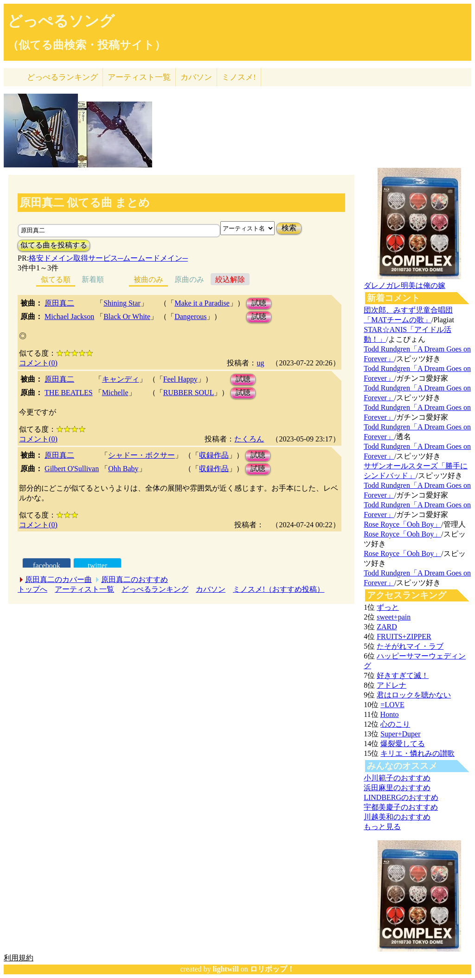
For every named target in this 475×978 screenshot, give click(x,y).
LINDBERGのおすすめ (401, 797)
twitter (97, 565)
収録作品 (214, 455)
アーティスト (139, 77)
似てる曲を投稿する (53, 245)
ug (260, 363)
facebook (46, 565)
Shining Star (122, 303)
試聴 (258, 303)
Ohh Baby (123, 469)
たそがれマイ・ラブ (410, 646)
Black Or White (126, 316)
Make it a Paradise (202, 303)
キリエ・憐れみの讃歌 (417, 753)
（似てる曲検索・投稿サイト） (86, 45)
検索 (289, 228)
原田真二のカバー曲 (58, 579)
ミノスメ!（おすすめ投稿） (278, 589)
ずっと (388, 607)
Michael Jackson (69, 316)
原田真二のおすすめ (134, 579)
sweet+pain (394, 617)
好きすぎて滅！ (403, 675)
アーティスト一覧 (84, 589)
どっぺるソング (61, 21)
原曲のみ (189, 279)
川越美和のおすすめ (397, 817)
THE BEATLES (69, 392)
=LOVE (392, 705)
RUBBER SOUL (188, 392)
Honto (389, 714)
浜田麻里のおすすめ (397, 788)
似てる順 (56, 279)
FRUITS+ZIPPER (404, 636)
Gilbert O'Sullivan (72, 469)
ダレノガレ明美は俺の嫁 (404, 285)
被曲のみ (148, 279)
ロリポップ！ (272, 969)
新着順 (93, 279)
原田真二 (59, 303)
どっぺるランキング (155, 589)
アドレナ (391, 685)
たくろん (249, 439)
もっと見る (382, 827)
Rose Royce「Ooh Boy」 (402, 524)
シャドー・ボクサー (141, 455)
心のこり (395, 724)
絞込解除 (230, 279)
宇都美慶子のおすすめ (401, 807)
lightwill (226, 969)
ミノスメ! (239, 77)
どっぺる (62, 77)
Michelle (115, 392)
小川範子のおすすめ (397, 778)
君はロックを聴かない (414, 695)
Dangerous (190, 316)
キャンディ (120, 379)
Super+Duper (400, 734)
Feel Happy (180, 379)
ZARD (387, 627)
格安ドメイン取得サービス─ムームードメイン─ (108, 258)
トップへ (32, 589)
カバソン (196, 77)
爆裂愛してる (402, 744)
